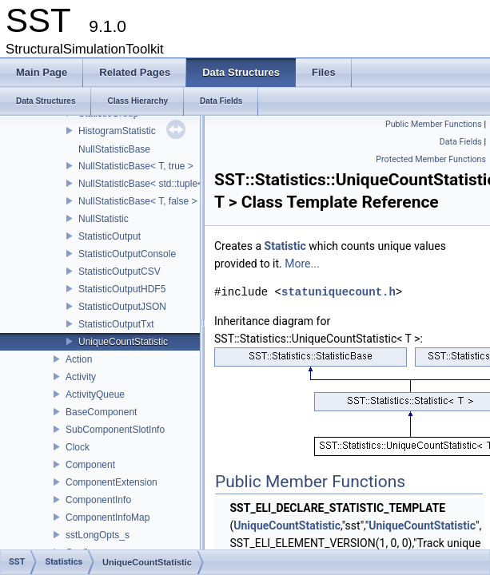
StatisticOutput (109, 236)
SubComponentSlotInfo (115, 429)
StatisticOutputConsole (127, 254)
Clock (78, 447)
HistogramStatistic (117, 131)
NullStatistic (103, 218)
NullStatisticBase (114, 149)
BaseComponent (101, 412)
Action (79, 359)
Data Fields (461, 142)
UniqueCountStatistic (123, 341)
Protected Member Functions (431, 159)
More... (302, 263)
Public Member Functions (433, 124)
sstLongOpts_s (97, 535)
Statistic (285, 246)
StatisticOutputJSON (122, 306)
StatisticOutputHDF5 (121, 289)
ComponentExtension (111, 482)
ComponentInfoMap (107, 517)
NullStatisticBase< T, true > (135, 166)
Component (90, 464)
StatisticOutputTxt (116, 324)
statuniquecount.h (338, 291)
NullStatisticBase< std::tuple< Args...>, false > (175, 183)
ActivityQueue (95, 394)
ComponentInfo (98, 500)
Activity (81, 377)
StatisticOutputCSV (119, 271)
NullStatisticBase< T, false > (137, 201)
